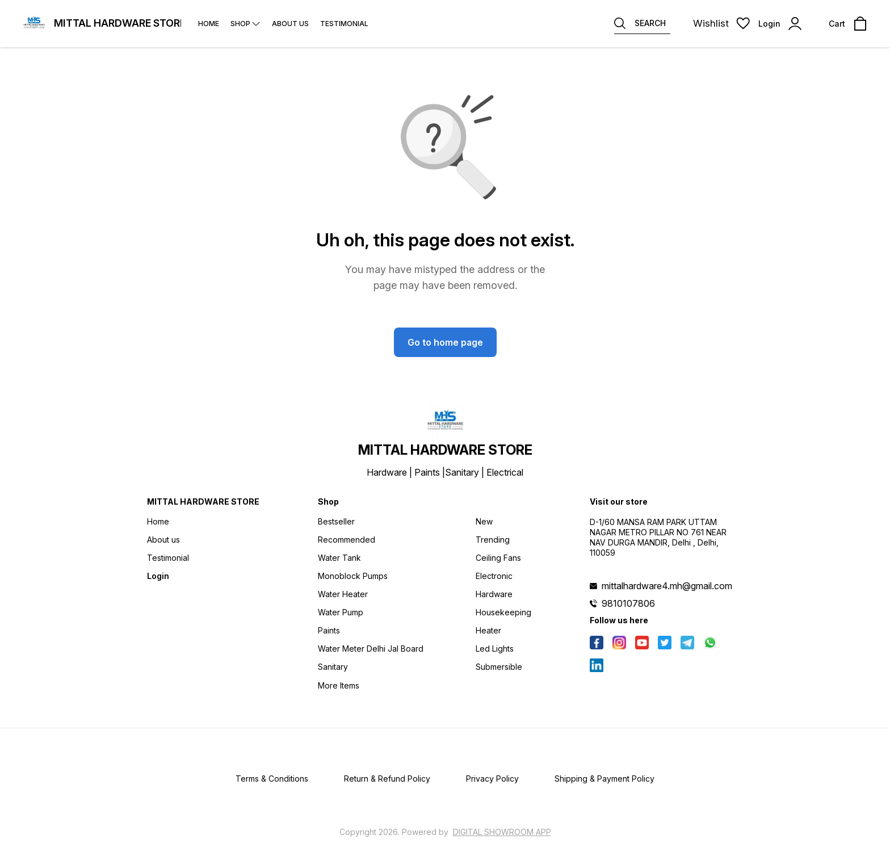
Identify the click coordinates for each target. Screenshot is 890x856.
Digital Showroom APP (502, 832)
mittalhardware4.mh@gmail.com (667, 586)
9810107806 (628, 603)
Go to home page (445, 342)
